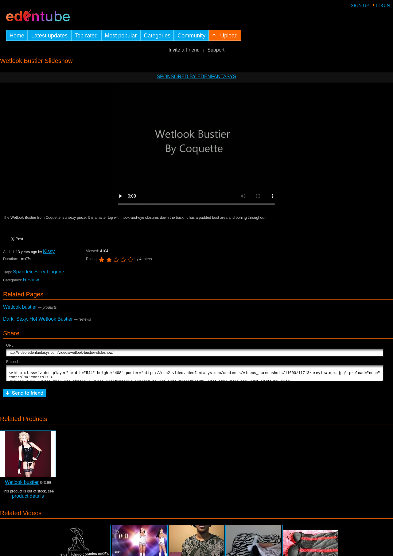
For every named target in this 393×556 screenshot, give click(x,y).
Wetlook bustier (20, 307)
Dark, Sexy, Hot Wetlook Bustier (38, 319)
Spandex (22, 271)
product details (28, 498)
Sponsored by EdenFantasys (196, 76)
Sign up (360, 5)
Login (382, 5)
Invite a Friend (184, 49)
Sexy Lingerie (49, 271)
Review (31, 279)
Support (215, 49)
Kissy (49, 251)
